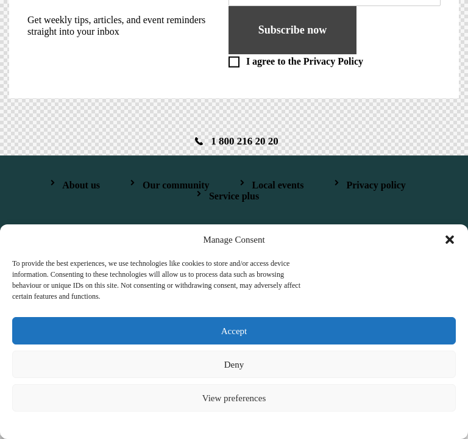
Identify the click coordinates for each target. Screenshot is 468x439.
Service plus (234, 196)
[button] (450, 240)
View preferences (234, 398)
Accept (234, 331)
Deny (234, 364)
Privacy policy (375, 185)
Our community (176, 185)
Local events (278, 185)
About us (81, 185)
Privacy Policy (333, 61)
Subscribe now (292, 30)
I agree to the (304, 61)
